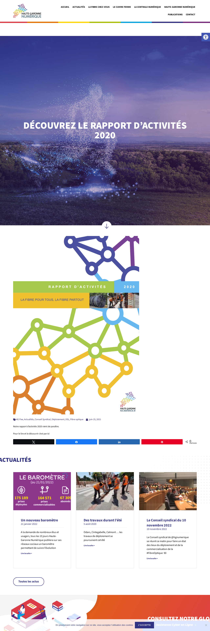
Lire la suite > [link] (26, 540)
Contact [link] (190, 14)
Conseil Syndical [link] (43, 406)
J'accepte (144, 625)
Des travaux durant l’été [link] (103, 507)
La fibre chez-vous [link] (99, 7)
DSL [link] (67, 406)
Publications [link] (175, 14)
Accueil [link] (65, 7)
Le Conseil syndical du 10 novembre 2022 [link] (166, 510)
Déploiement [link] (58, 406)
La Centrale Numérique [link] (147, 7)
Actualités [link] (79, 7)
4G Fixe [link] (19, 406)
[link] (205, 37)
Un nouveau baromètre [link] (39, 507)
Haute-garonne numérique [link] (179, 7)
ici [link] (48, 420)
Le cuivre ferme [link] (122, 7)
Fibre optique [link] (76, 406)
